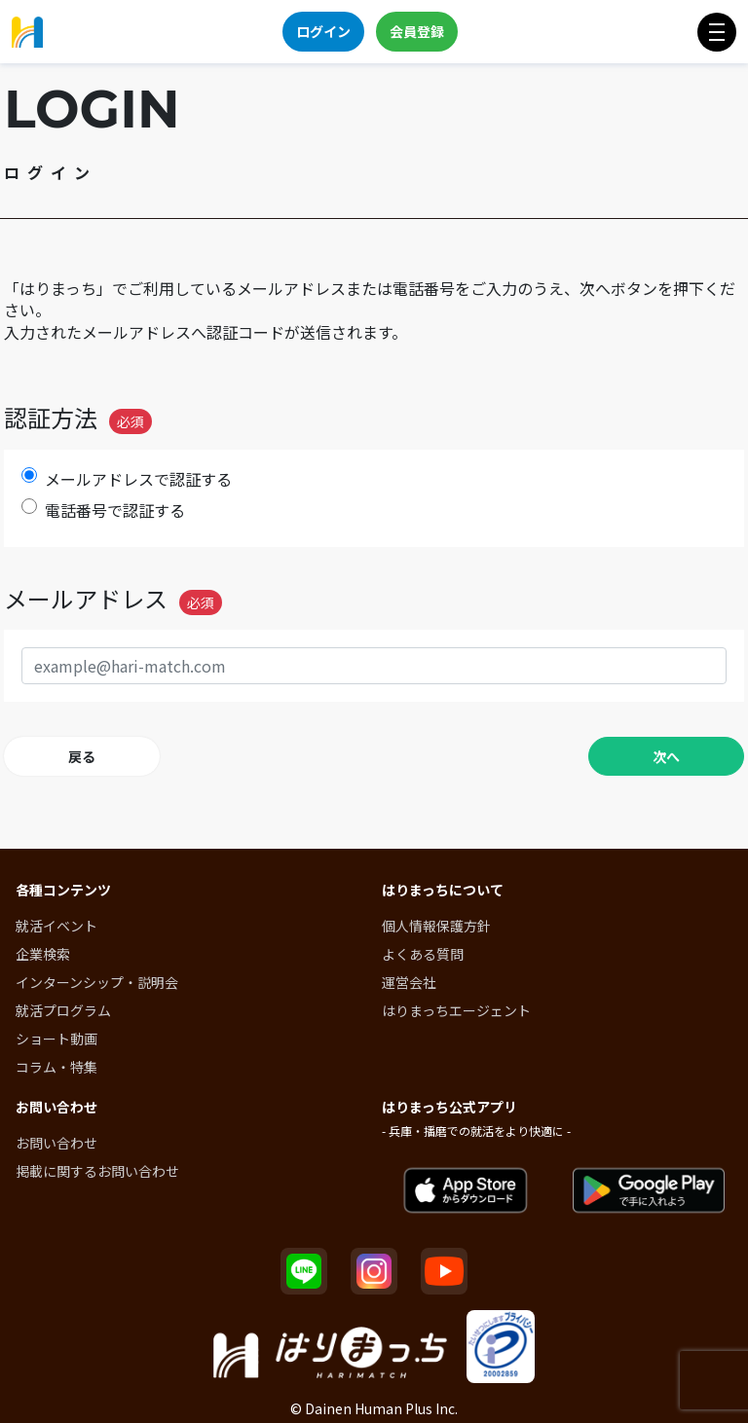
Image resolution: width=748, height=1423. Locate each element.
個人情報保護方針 (436, 925)
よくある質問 (423, 954)
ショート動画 (56, 1038)
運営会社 (409, 982)
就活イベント (56, 925)
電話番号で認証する (115, 510)
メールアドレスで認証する (138, 479)
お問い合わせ (56, 1142)
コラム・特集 (56, 1066)
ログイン (323, 31)
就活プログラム (63, 1010)
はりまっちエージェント (456, 1010)
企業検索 (43, 954)
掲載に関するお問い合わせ (97, 1171)
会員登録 (417, 31)
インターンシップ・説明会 (97, 982)
